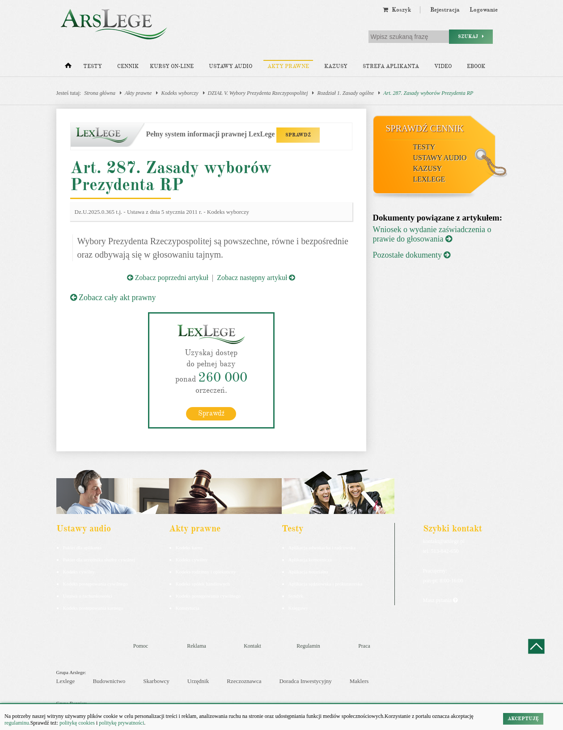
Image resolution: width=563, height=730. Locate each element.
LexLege (429, 179)
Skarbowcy (156, 681)
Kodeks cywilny (79, 571)
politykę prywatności (121, 723)
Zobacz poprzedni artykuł (167, 277)
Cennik (128, 66)
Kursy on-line (172, 66)
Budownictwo (109, 681)
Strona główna (99, 93)
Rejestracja (445, 9)
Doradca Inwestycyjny (305, 681)
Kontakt (252, 645)
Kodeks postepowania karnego (93, 607)
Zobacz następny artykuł (256, 277)
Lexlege (65, 681)
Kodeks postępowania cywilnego (95, 583)
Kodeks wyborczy (179, 93)
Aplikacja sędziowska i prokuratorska (325, 583)
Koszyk (397, 9)
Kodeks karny (189, 547)
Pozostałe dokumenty (412, 254)
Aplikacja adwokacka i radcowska (322, 547)
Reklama (196, 645)
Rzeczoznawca (244, 681)
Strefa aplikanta (391, 66)
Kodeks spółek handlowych (203, 583)
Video (443, 66)
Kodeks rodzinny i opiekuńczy (206, 571)
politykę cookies (77, 723)
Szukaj (471, 36)
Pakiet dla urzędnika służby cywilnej (99, 559)
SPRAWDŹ (298, 135)
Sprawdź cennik (425, 128)
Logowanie (484, 9)
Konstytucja (187, 607)
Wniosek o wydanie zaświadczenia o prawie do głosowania (432, 234)
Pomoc (140, 645)
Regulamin (308, 645)
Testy (92, 66)
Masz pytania (440, 600)
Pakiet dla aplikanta (82, 547)
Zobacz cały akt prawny (113, 297)
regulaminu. (17, 723)
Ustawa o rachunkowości (88, 595)
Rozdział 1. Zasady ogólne (345, 93)
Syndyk (296, 595)
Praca (364, 645)
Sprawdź (211, 412)
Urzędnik (198, 681)
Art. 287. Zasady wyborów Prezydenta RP (428, 93)
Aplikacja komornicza (310, 559)
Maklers (359, 681)
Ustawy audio (230, 66)
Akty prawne (288, 66)
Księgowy (298, 607)
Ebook (476, 66)
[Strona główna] (68, 67)
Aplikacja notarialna (308, 571)
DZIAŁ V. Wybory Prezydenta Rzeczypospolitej (258, 93)
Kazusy (335, 66)
